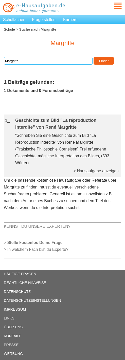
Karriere (70, 19)
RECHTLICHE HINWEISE (25, 283)
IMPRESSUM (15, 309)
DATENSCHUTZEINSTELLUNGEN (32, 300)
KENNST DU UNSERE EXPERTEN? (37, 226)
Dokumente (18, 90)
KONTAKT (12, 336)
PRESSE (11, 345)
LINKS (9, 318)
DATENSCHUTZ (17, 292)
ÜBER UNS (13, 327)
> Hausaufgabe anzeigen (96, 171)
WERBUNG (13, 354)
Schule (9, 29)
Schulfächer (14, 19)
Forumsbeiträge (57, 90)
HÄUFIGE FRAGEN (20, 274)
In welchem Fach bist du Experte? (37, 249)
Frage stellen (44, 19)
